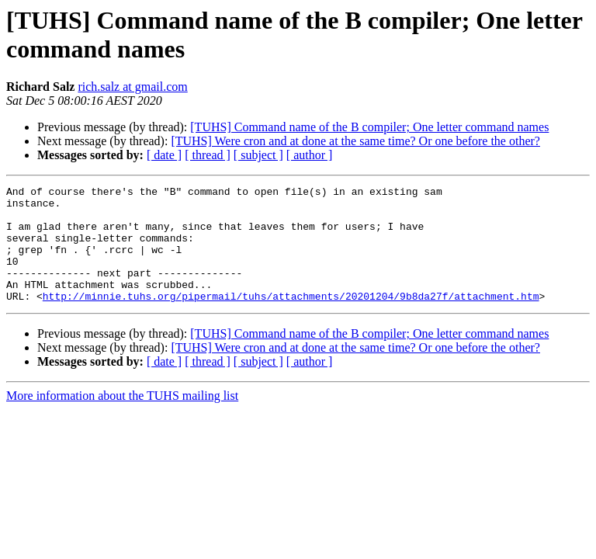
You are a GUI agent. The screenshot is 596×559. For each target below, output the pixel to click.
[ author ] (309, 154)
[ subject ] (258, 154)
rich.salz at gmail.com (132, 86)
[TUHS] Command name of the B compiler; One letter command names (369, 127)
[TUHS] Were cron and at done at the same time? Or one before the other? (355, 141)
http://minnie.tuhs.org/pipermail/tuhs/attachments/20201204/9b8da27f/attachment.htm (291, 319)
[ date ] (164, 154)
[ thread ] (207, 154)
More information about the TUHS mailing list (122, 418)
